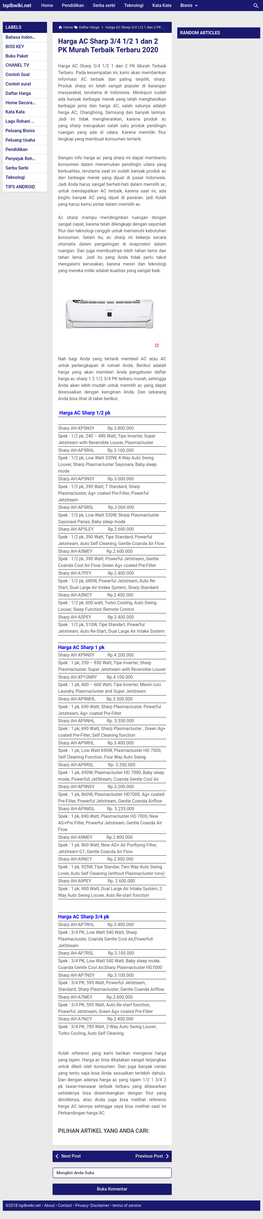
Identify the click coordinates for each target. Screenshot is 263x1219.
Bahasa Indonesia (23, 37)
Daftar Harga (18, 93)
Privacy (81, 1214)
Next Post (71, 1164)
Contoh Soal (18, 74)
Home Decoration (23, 102)
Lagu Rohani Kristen (25, 121)
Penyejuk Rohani (22, 158)
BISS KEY (15, 46)
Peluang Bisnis (20, 130)
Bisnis (190, 5)
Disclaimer (99, 1214)
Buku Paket (17, 56)
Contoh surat (18, 84)
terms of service (127, 1214)
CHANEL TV (17, 65)
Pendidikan (73, 5)
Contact (65, 1214)
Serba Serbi (17, 168)
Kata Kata (161, 5)
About (49, 1214)
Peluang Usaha (20, 140)
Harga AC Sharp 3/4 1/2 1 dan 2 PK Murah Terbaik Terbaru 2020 (110, 50)
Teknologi (134, 5)
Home (47, 5)
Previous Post (149, 1164)
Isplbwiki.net (17, 5)
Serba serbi (104, 5)
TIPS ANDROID (20, 186)
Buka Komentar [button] (112, 1197)
